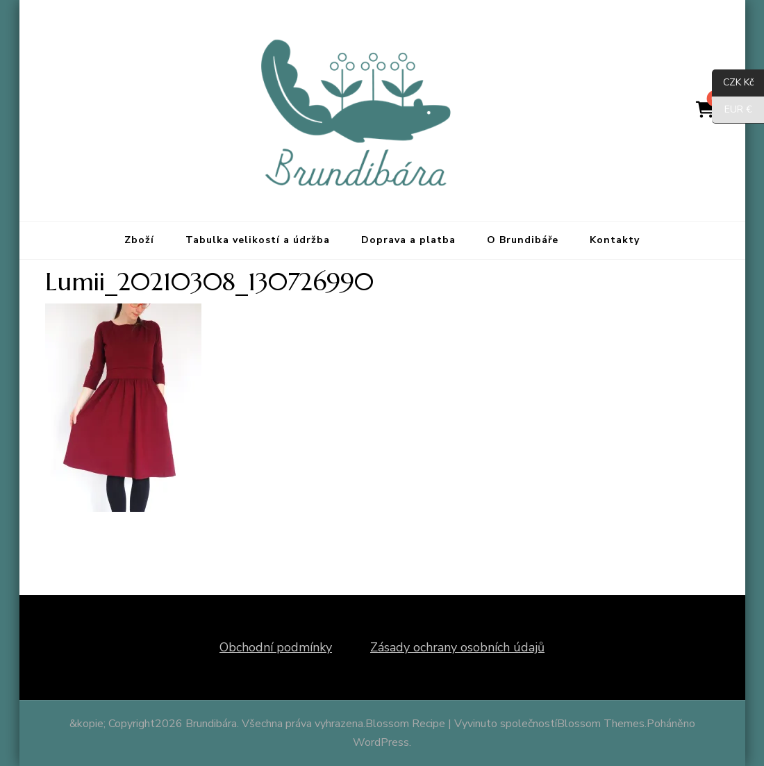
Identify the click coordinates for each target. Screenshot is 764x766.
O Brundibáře (522, 240)
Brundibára (211, 723)
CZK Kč (733, 83)
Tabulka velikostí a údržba (257, 240)
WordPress (381, 742)
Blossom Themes (601, 723)
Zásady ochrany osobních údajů (457, 647)
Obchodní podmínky (275, 647)
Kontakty (615, 240)
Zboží (139, 240)
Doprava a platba (408, 240)
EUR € (732, 110)
